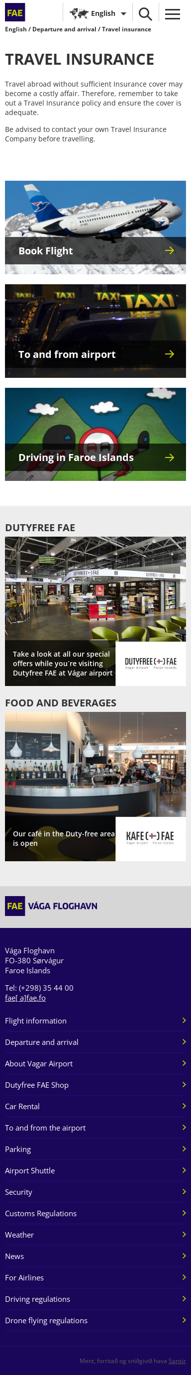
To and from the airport (45, 1128)
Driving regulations (37, 1299)
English (103, 13)
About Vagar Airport (39, 1063)
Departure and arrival (64, 29)
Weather (19, 1235)
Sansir (177, 1361)
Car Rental (22, 1106)
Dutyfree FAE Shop (37, 1085)
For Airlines (24, 1277)
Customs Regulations (41, 1213)
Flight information (36, 1021)
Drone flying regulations (46, 1320)
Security (18, 1192)
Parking (18, 1149)
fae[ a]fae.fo (25, 998)
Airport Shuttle (30, 1170)
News (14, 1256)
